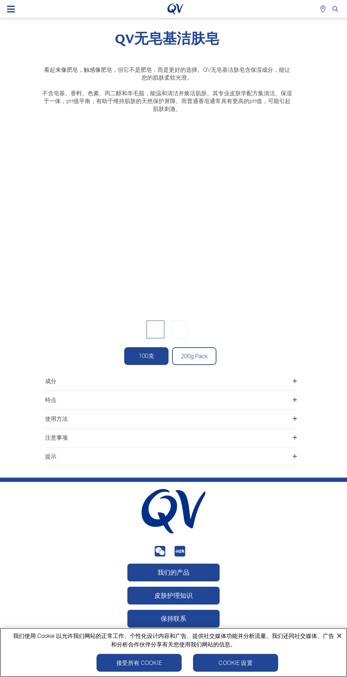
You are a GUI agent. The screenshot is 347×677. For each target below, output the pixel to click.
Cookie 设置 (235, 663)
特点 (171, 399)
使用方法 (171, 418)
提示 (171, 456)
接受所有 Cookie (139, 663)
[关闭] (339, 636)
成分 (171, 381)
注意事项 (171, 437)
